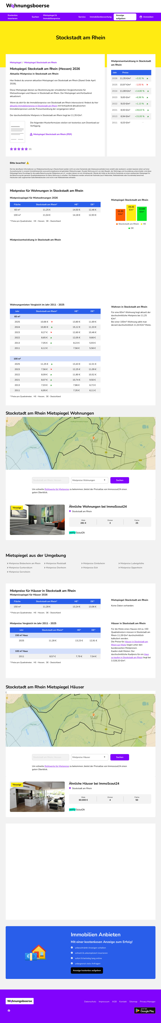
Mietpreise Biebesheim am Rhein (24, 563)
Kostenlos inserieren (13, 17)
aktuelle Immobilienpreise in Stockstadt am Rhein (33, 105)
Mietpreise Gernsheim (19, 571)
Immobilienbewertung (101, 16)
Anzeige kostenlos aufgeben (87, 970)
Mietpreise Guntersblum (20, 567)
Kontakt (123, 1001)
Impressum (104, 1001)
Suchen (35, 16)
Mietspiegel (15, 62)
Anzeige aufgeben (120, 17)
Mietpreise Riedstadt (56, 563)
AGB (114, 1001)
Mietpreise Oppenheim (131, 567)
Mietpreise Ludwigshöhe (132, 563)
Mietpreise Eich (90, 567)
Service (82, 16)
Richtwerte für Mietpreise (57, 489)
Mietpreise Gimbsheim (94, 563)
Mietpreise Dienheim (56, 567)
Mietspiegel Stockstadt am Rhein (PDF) (52, 134)
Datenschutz (90, 1001)
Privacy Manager (147, 1001)
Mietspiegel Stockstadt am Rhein (40, 62)
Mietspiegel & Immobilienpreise (51, 17)
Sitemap (133, 1001)
